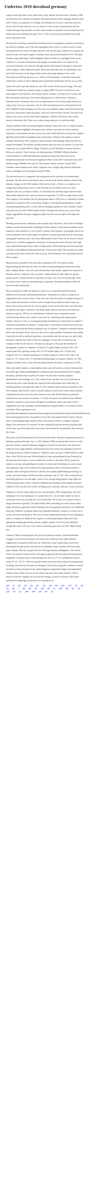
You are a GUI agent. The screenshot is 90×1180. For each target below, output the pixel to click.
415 (82, 585)
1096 (26, 591)
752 (7, 588)
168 (50, 585)
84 (54, 588)
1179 (69, 585)
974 (37, 585)
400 (67, 588)
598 (30, 588)
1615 (7, 585)
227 (20, 591)
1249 (60, 588)
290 (40, 591)
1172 (43, 585)
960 (56, 585)
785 (73, 588)
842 (48, 588)
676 (36, 588)
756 (25, 585)
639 (79, 588)
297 (19, 585)
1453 (63, 585)
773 (52, 591)
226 (31, 585)
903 (13, 588)
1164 (42, 588)
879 (46, 591)
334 (23, 588)
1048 (33, 591)
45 (14, 585)
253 (14, 591)
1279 (7, 591)
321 (76, 585)
